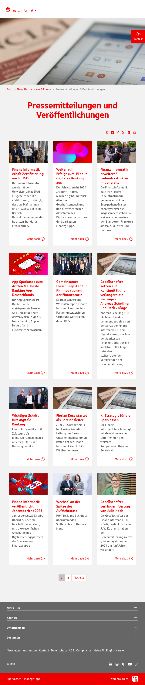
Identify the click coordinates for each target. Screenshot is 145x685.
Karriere (72, 618)
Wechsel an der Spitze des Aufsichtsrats (68, 506)
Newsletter (13, 650)
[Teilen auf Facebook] (127, 133)
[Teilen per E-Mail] (133, 133)
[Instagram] (117, 664)
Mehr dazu (33, 238)
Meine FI (98, 650)
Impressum (29, 650)
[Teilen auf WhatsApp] (105, 133)
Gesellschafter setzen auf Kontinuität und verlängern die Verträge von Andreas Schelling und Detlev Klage (114, 294)
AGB (71, 650)
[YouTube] (130, 664)
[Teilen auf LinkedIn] (111, 133)
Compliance (83, 650)
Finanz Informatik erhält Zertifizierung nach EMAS (28, 173)
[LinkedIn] (110, 664)
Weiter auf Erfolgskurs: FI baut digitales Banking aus (71, 175)
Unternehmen (72, 627)
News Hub (72, 608)
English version (116, 650)
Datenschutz (59, 650)
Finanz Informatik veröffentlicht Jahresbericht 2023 (27, 506)
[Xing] (123, 664)
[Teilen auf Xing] (116, 133)
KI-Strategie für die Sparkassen (115, 417)
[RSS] (136, 664)
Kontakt (138, 36)
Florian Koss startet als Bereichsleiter (71, 417)
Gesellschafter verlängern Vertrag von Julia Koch (115, 506)
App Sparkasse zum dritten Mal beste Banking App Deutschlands (27, 288)
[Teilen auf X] (122, 133)
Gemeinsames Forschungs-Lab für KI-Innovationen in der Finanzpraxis (71, 288)
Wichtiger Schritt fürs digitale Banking (25, 419)
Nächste (79, 577)
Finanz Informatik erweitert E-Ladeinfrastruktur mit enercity (114, 175)
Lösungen (72, 637)
